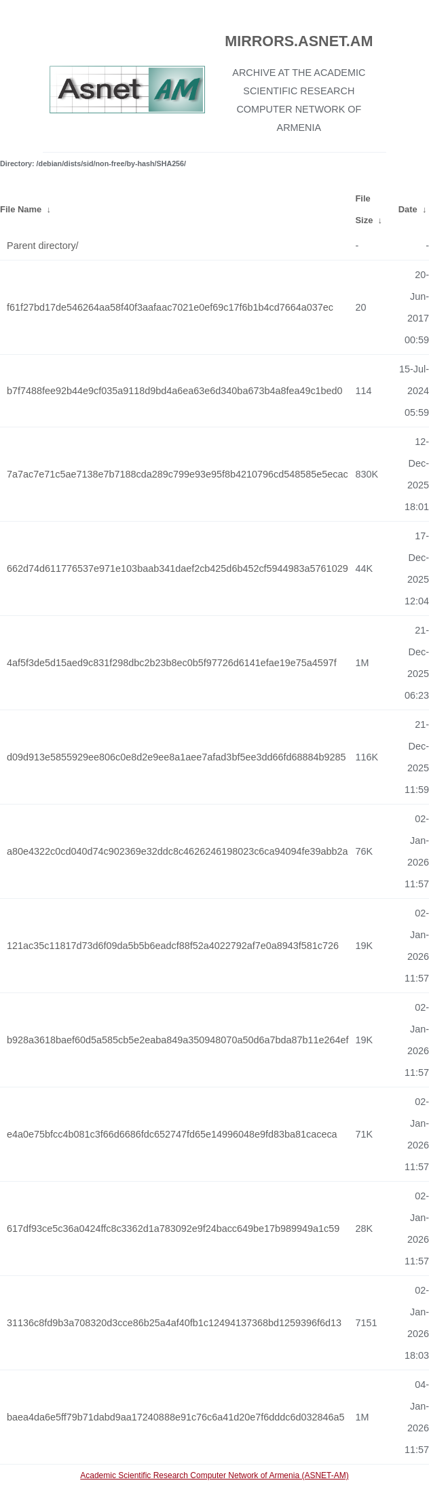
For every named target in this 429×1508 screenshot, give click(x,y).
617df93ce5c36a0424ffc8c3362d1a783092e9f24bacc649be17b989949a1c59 (173, 1228)
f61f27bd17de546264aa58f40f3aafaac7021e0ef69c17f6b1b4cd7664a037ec (170, 307)
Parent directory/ (43, 245)
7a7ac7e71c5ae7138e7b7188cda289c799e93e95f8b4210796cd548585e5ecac (177, 474)
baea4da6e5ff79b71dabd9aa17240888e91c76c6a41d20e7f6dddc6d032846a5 (176, 1417)
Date (407, 209)
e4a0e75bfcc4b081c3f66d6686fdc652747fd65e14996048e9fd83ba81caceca (172, 1134)
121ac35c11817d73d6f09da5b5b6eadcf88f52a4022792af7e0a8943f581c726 (173, 945)
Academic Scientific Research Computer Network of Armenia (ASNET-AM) (214, 1475)
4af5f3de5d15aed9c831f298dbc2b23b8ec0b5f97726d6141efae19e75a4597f (172, 662)
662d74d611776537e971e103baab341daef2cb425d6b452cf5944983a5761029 (177, 568)
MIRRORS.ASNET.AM (299, 41)
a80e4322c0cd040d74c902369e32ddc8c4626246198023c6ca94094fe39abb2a (177, 851)
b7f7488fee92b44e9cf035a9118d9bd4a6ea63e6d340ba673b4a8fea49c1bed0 (175, 390)
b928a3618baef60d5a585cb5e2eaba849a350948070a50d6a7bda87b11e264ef (177, 1040)
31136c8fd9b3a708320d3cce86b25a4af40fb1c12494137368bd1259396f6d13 (174, 1322)
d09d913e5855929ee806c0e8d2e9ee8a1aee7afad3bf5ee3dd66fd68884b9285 (176, 757)
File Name (20, 209)
